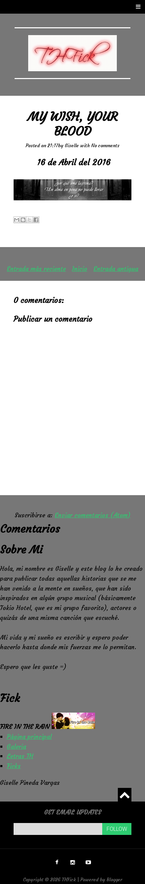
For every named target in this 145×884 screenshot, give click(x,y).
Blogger (114, 880)
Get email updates (72, 812)
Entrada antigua (115, 269)
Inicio (79, 269)
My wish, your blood (73, 124)
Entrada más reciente (36, 269)
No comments (105, 145)
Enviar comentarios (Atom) (92, 515)
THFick (69, 880)
